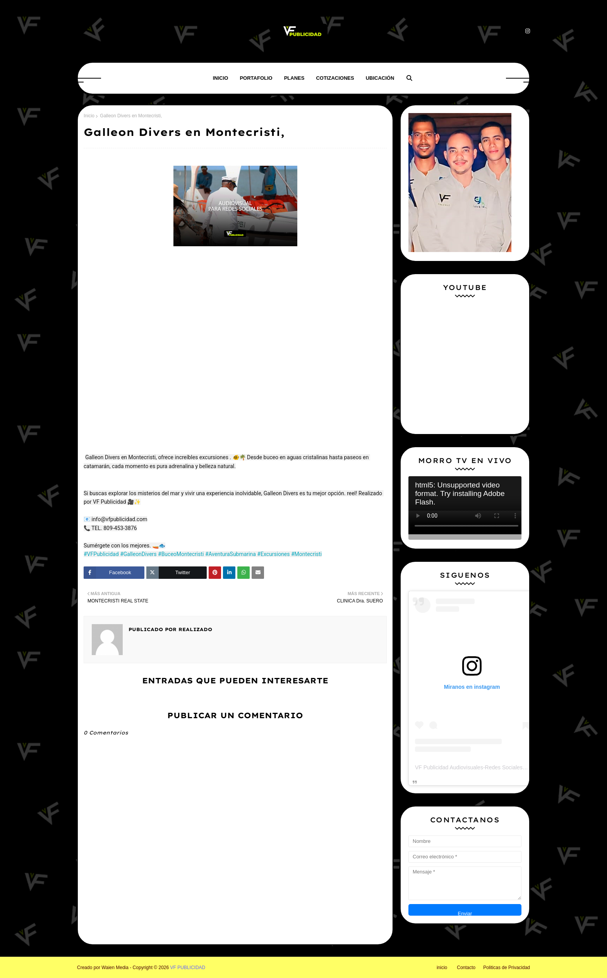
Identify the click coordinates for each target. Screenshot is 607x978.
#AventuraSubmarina (230, 554)
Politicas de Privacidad (506, 967)
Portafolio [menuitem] (256, 78)
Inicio (89, 115)
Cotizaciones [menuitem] (335, 78)
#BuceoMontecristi (181, 554)
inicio (442, 967)
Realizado (194, 629)
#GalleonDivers (138, 554)
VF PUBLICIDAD (188, 967)
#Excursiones (273, 554)
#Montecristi (306, 554)
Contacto (466, 967)
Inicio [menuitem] (220, 78)
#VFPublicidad (101, 554)
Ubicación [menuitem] (380, 78)
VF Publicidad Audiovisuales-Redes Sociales (469, 767)
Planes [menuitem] (294, 78)
